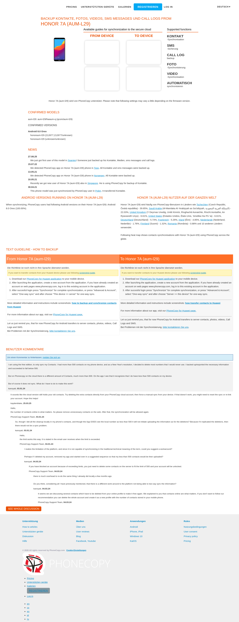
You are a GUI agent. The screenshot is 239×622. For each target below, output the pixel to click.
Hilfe (24, 609)
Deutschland (127, 219)
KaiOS (133, 609)
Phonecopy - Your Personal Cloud (24, 7)
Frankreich (163, 219)
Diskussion (28, 604)
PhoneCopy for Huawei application (46, 342)
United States (155, 215)
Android (134, 595)
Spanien (74, 160)
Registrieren (145, 7)
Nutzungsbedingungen (195, 595)
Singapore (94, 183)
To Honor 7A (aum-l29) (144, 52)
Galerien (123, 6)
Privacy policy (191, 604)
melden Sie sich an (57, 425)
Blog (78, 604)
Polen (100, 190)
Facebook (81, 609)
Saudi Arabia (155, 208)
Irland (182, 219)
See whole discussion (22, 577)
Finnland (145, 223)
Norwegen (101, 175)
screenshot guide (97, 336)
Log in (164, 6)
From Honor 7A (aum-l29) (102, 52)
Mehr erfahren (174, 616)
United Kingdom (138, 212)
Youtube (91, 609)
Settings (229, 616)
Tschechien (205, 204)
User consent (190, 599)
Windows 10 (136, 604)
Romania (172, 223)
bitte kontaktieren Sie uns (64, 398)
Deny (216, 616)
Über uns (81, 595)
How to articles (30, 595)
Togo (98, 167)
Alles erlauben (199, 616)
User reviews (83, 599)
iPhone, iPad (136, 599)
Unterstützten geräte (99, 6)
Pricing (75, 6)
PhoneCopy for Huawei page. (71, 382)
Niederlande (207, 219)
